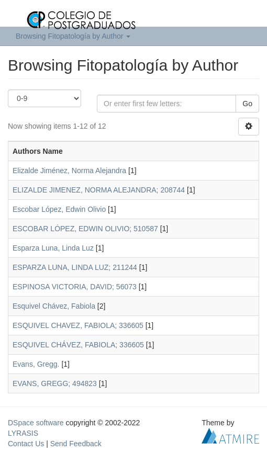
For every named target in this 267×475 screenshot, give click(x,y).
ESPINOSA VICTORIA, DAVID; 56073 (75, 286)
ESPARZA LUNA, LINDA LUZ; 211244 (75, 267)
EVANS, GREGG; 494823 (55, 383)
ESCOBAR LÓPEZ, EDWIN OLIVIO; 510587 (85, 228)
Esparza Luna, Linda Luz (53, 248)
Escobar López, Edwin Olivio (59, 209)
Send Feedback (76, 443)
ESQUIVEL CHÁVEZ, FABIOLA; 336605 (78, 345)
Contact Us (26, 443)
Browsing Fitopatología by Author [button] (73, 36)
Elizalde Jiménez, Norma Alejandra (69, 170)
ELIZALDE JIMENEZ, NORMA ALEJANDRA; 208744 (99, 190)
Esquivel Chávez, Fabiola (54, 306)
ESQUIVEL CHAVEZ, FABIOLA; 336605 (78, 325)
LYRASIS (23, 433)
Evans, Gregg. (36, 364)
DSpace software (36, 423)
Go (247, 103)
